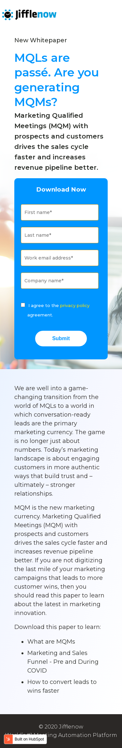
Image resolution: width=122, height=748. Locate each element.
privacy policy (74, 305)
